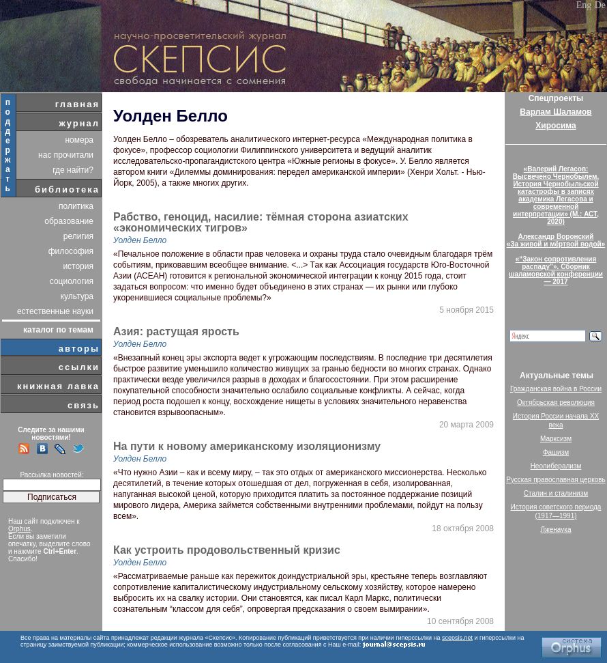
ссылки (79, 367)
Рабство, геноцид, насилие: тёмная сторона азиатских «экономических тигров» (261, 223)
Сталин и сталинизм (556, 493)
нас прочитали (65, 155)
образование (68, 221)
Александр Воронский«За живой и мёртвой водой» (556, 240)
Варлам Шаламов (555, 112)
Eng (584, 5)
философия (70, 251)
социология (71, 281)
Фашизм (556, 452)
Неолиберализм (556, 466)
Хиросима (555, 125)
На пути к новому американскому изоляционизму (247, 446)
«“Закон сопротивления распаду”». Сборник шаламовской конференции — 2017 (556, 270)
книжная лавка (58, 386)
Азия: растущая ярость (176, 331)
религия (78, 236)
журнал (79, 123)
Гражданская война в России (556, 389)
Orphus (19, 529)
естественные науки (55, 311)
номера (79, 140)
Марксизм (556, 438)
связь (84, 405)
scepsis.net (457, 637)
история (78, 266)
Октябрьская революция (556, 402)
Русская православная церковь (556, 479)
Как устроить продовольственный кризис (226, 550)
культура (77, 296)
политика (76, 206)
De (600, 5)
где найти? (73, 170)
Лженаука (556, 529)
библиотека (67, 189)
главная (77, 104)
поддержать (8, 145)
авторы (79, 348)
